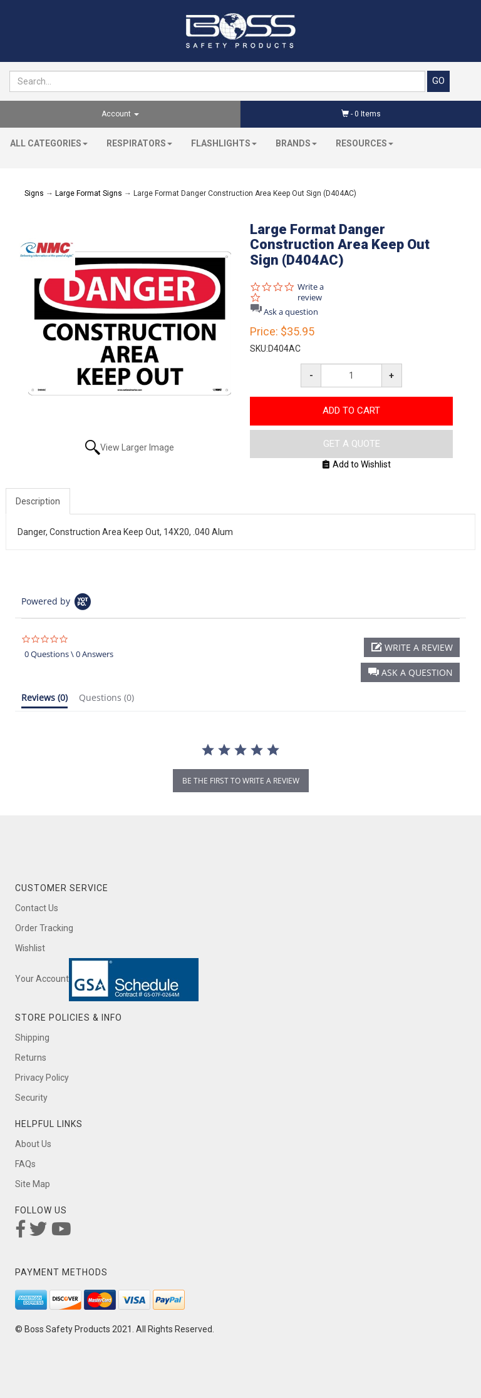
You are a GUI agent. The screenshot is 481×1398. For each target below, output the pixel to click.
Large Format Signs (88, 193)
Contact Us (36, 908)
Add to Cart (351, 410)
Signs (34, 193)
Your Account (42, 979)
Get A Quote (351, 443)
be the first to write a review (240, 780)
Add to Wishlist (357, 464)
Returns (30, 1058)
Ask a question (291, 312)
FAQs (25, 1164)
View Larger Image (137, 447)
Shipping (32, 1038)
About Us (33, 1144)
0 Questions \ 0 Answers (68, 654)
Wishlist (30, 948)
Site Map (32, 1184)
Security (31, 1098)
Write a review (310, 292)
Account (120, 114)
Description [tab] (38, 501)
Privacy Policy (42, 1078)
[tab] (44, 700)
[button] (410, 672)
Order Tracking (44, 928)
